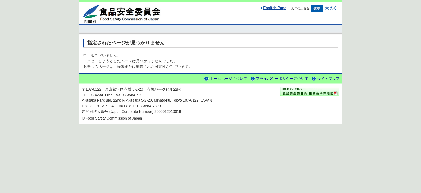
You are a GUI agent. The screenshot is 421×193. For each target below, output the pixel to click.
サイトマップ (328, 79)
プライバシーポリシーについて (282, 79)
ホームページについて (228, 79)
